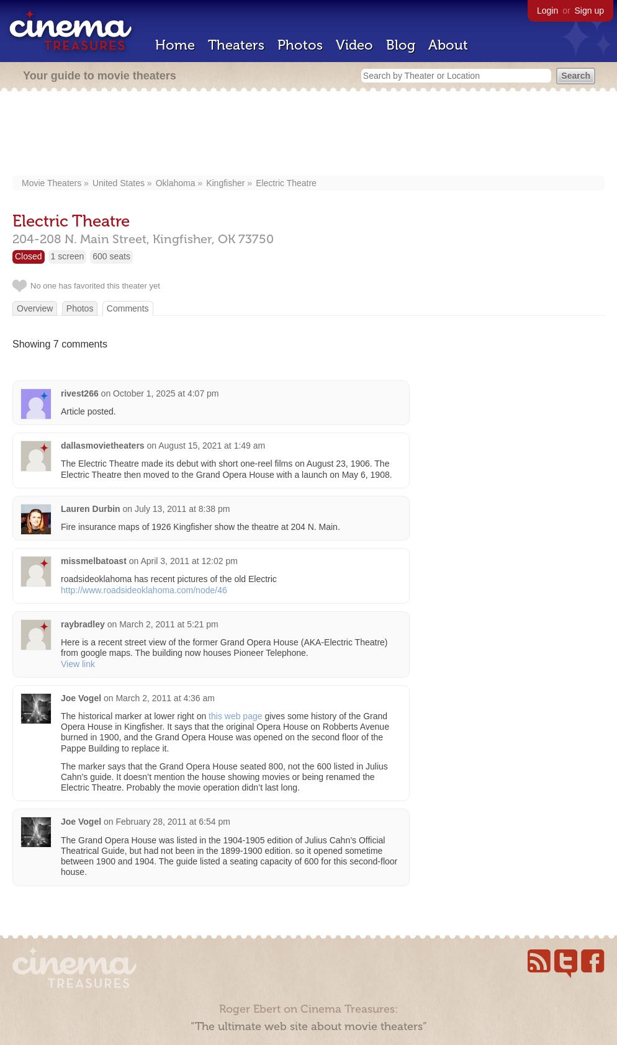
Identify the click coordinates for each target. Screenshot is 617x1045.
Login (547, 11)
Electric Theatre (286, 183)
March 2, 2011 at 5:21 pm (168, 624)
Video (354, 45)
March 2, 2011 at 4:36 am (165, 698)
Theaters (236, 45)
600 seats (111, 256)
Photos (300, 45)
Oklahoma (176, 183)
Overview (35, 308)
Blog (400, 45)
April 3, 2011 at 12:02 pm (188, 561)
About (448, 45)
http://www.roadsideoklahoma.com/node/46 (144, 590)
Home (175, 45)
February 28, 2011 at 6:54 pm (172, 822)
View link (78, 664)
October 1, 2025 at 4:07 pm (165, 393)
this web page (235, 716)
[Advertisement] (313, 135)
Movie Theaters (51, 183)
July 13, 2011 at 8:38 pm (182, 509)
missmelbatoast (94, 561)
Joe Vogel (81, 698)
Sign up (589, 11)
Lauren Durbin (90, 509)
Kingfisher (225, 183)
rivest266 (80, 393)
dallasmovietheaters (103, 446)
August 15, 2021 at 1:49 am (211, 446)
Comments (128, 308)
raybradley (83, 624)
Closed (28, 256)
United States (118, 183)
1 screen (67, 256)
